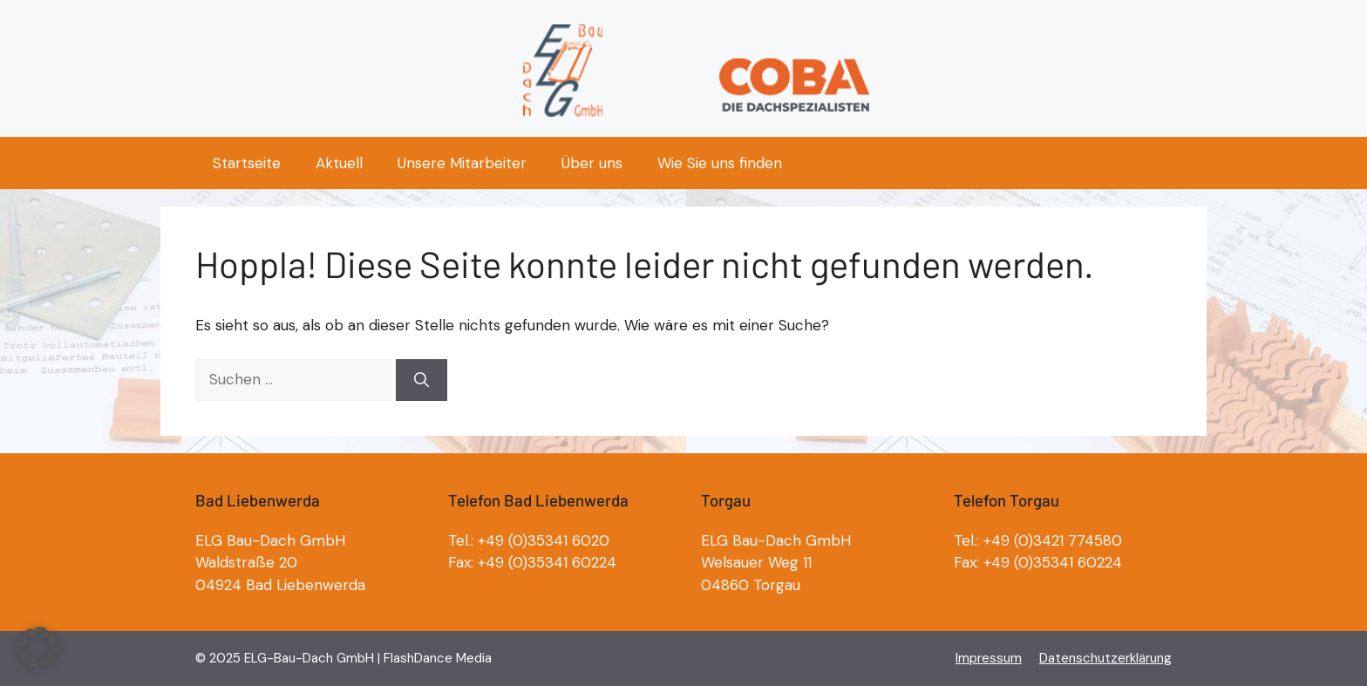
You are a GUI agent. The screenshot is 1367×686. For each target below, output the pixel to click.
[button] (38, 647)
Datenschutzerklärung (1105, 658)
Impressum (989, 658)
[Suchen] (421, 380)
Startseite (247, 163)
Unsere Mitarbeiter (462, 163)
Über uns (591, 163)
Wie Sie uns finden (719, 163)
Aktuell (339, 163)
